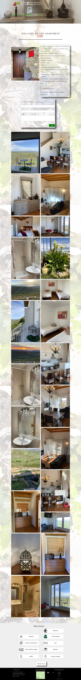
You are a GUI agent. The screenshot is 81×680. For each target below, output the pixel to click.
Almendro (59, 673)
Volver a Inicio (59, 678)
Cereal (59, 672)
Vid (59, 674)
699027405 (16, 672)
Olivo (59, 676)
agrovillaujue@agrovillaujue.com (28, 4)
